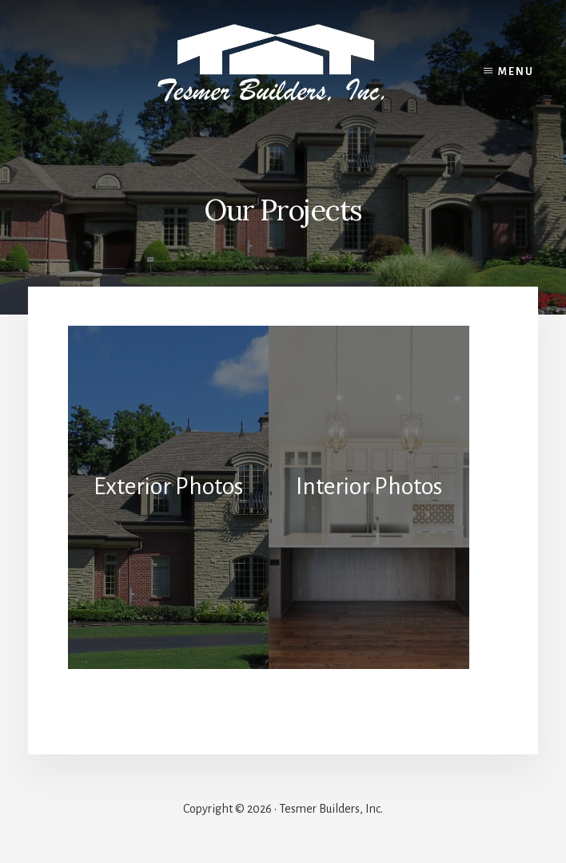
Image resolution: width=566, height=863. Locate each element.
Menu (516, 71)
